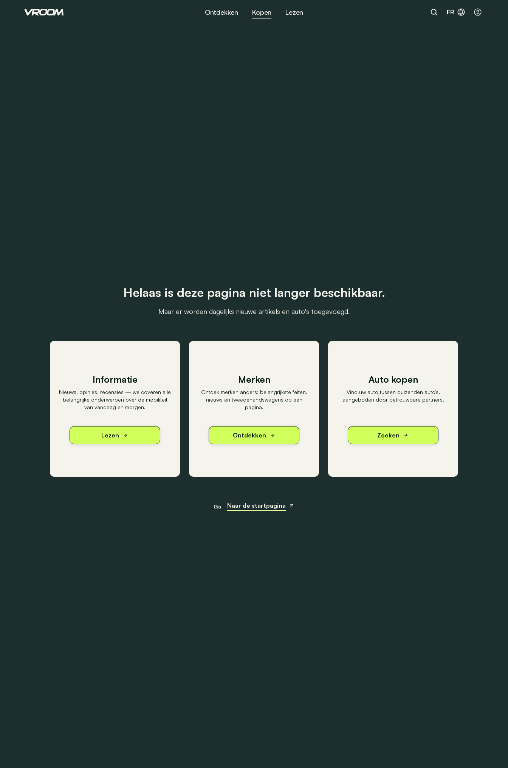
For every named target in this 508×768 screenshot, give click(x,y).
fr (456, 12)
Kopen (261, 12)
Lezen (294, 12)
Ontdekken (221, 12)
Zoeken (393, 435)
